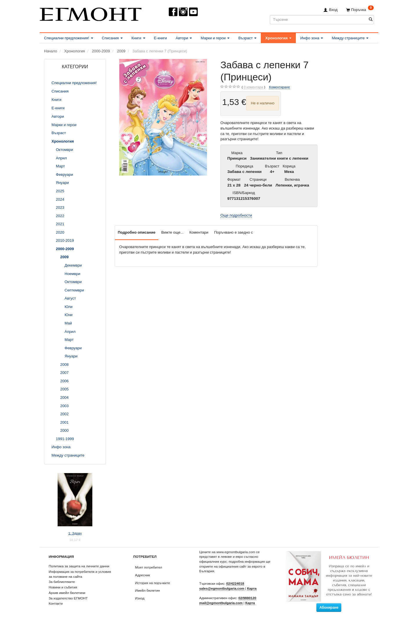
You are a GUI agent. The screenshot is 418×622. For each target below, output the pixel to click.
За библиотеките (62, 582)
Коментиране (279, 87)
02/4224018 (235, 583)
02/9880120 (247, 598)
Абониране (328, 608)
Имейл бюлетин (147, 590)
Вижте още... (172, 232)
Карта (251, 588)
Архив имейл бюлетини (67, 593)
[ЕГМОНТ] (91, 13)
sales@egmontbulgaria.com (221, 588)
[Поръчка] (360, 10)
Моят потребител (148, 567)
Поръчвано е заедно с (233, 232)
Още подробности (236, 215)
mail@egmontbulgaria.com (221, 603)
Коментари (198, 232)
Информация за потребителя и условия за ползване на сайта (80, 574)
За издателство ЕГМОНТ (68, 598)
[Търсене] (371, 19)
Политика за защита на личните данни (79, 566)
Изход (140, 598)
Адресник (142, 575)
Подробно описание (136, 232)
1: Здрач (75, 533)
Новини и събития (63, 587)
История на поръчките (152, 583)
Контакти (56, 603)
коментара (253, 87)
